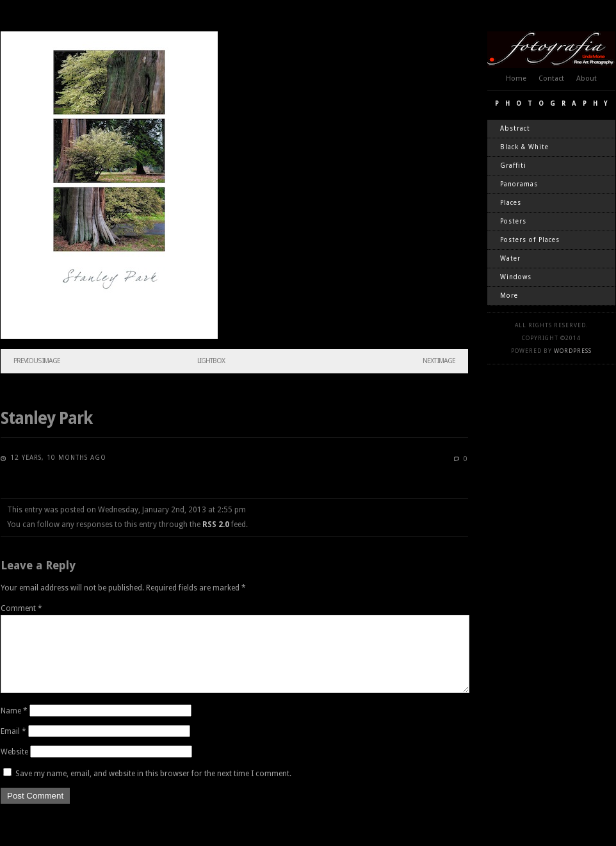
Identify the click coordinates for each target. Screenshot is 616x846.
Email (13, 746)
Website (14, 767)
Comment (21, 608)
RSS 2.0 (215, 524)
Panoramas (519, 184)
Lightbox (211, 361)
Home (516, 78)
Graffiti (513, 165)
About (586, 78)
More (509, 295)
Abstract (515, 128)
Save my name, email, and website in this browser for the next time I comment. (153, 789)
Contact (551, 78)
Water (510, 258)
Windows (515, 277)
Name (14, 726)
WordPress (573, 351)
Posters (513, 221)
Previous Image (36, 361)
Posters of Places (530, 239)
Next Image (439, 361)
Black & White (524, 146)
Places (510, 202)
